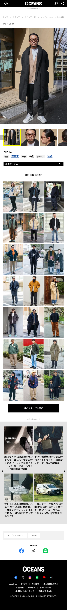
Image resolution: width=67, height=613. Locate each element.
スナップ (16, 17)
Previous (2, 471)
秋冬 (49, 156)
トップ (5, 17)
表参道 (15, 156)
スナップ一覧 (30, 17)
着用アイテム (11, 164)
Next (65, 471)
